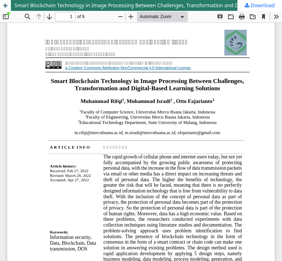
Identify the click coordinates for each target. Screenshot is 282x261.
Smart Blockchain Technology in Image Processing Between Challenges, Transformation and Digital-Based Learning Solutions (148, 5)
